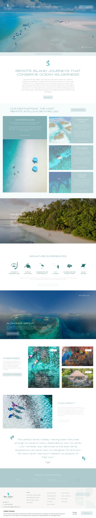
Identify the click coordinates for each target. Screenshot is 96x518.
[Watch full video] (87, 47)
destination (58, 7)
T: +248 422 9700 (7, 505)
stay (27, 7)
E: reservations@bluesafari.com (11, 508)
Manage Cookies (75, 513)
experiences (35, 7)
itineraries (47, 7)
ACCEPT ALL (87, 513)
